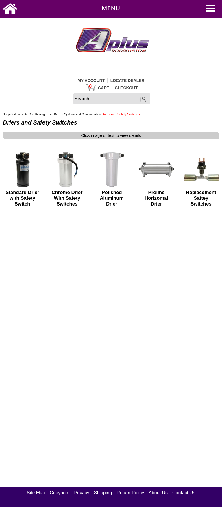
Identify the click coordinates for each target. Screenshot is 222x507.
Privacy (81, 492)
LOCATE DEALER (127, 80)
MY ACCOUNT (91, 80)
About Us (158, 492)
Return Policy (130, 492)
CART (103, 88)
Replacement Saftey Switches (201, 198)
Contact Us (183, 492)
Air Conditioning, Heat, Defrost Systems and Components (61, 114)
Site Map (36, 492)
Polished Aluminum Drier (111, 198)
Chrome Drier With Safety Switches (66, 198)
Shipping (103, 492)
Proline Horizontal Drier (156, 198)
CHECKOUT (126, 88)
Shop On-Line (12, 114)
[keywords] (111, 98)
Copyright (59, 492)
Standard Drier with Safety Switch (22, 198)
